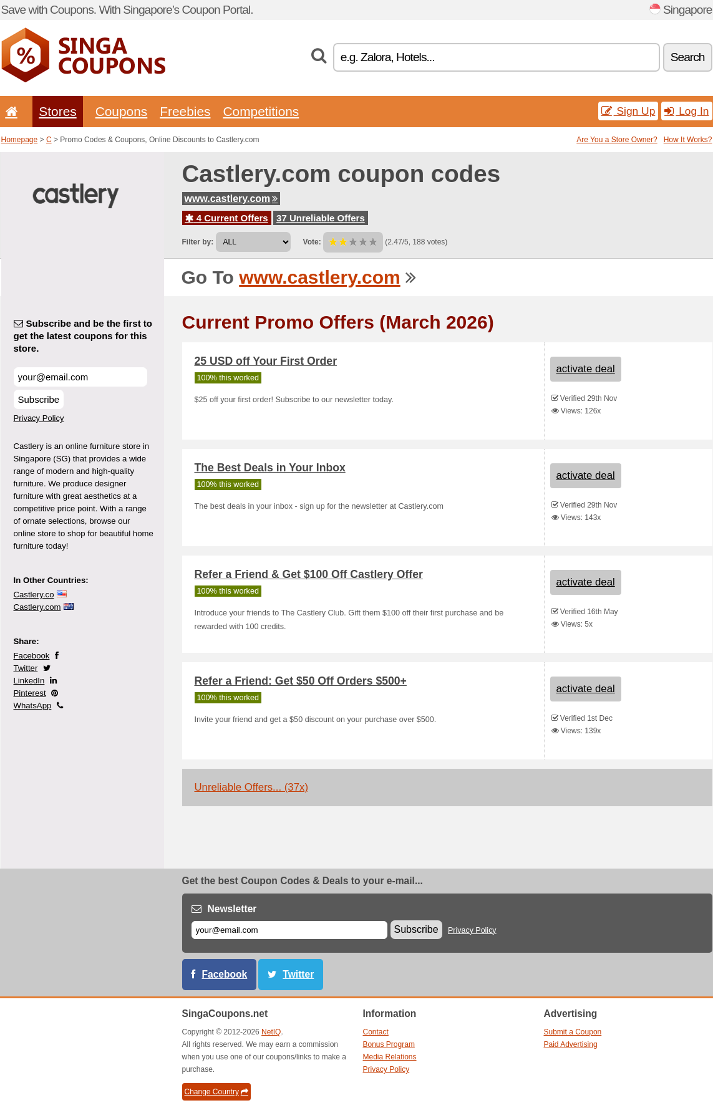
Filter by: (198, 242)
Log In (686, 111)
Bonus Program (389, 1044)
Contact (376, 1032)
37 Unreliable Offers (320, 218)
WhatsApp (33, 705)
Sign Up (628, 111)
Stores (57, 111)
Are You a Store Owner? (616, 139)
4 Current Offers (226, 218)
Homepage (19, 139)
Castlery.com (37, 607)
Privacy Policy (39, 418)
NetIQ (271, 1032)
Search (688, 57)
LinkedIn (29, 680)
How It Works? (688, 139)
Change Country (216, 1091)
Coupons (121, 111)
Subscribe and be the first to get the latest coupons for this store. (83, 336)
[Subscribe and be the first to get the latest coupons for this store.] (80, 377)
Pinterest (30, 693)
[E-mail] (289, 930)
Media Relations (390, 1057)
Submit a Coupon (573, 1032)
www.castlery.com (231, 198)
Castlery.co (34, 594)
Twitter (26, 668)
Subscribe (39, 399)
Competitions (261, 111)
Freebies (185, 111)
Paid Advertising (571, 1044)
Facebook (32, 655)
